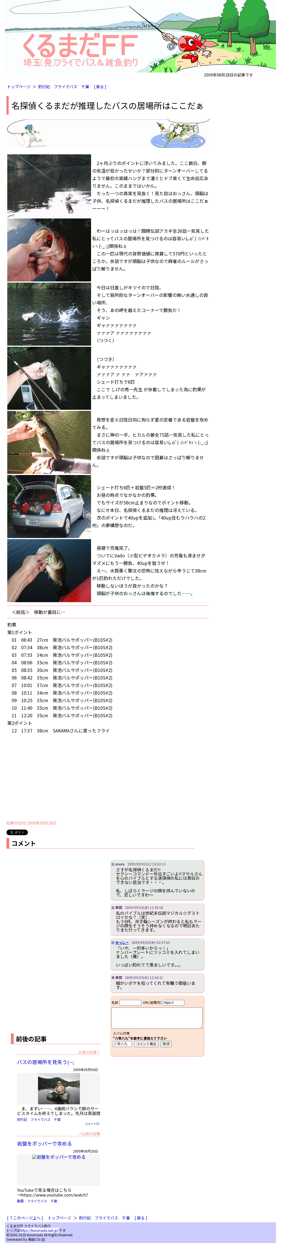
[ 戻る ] (100, 86)
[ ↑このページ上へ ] (25, 1218)
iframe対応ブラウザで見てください (157, 1026)
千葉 (85, 86)
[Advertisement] (108, 777)
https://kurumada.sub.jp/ (39, 1230)
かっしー (122, 942)
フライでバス (65, 86)
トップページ (18, 86)
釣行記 (44, 86)
